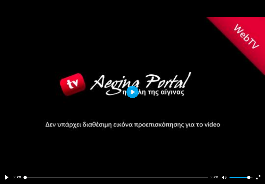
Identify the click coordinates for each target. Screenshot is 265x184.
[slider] (115, 177)
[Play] (7, 177)
